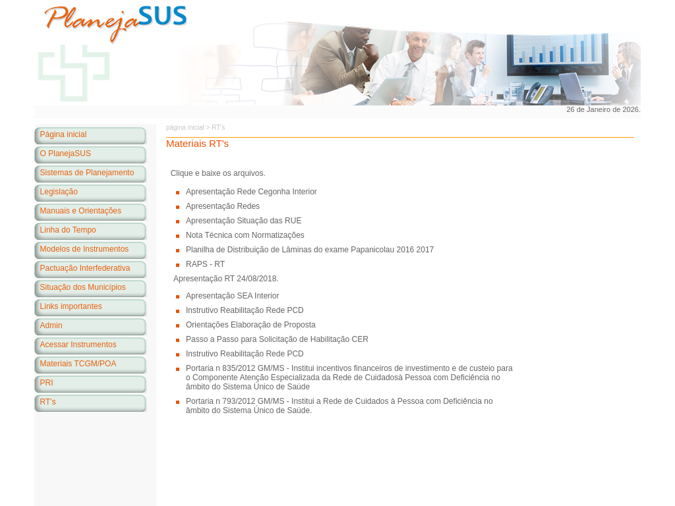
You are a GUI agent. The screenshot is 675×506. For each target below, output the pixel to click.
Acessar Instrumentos (78, 344)
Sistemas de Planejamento (87, 172)
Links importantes (71, 306)
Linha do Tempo (68, 230)
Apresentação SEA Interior (232, 295)
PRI (46, 382)
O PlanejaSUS (65, 153)
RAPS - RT (205, 264)
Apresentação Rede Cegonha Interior (251, 191)
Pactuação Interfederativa (85, 268)
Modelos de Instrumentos (84, 249)
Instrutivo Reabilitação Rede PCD (245, 310)
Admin (51, 325)
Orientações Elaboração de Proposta (251, 324)
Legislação (59, 191)
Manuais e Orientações (80, 210)
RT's (48, 402)
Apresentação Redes (223, 206)
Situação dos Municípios (83, 287)
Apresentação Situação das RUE (243, 220)
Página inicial (63, 134)
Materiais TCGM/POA (78, 363)
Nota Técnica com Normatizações (245, 235)
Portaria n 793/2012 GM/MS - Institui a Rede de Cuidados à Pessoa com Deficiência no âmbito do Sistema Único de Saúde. (339, 406)
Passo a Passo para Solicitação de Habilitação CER (277, 339)
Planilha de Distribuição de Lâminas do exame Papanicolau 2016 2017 (310, 249)
